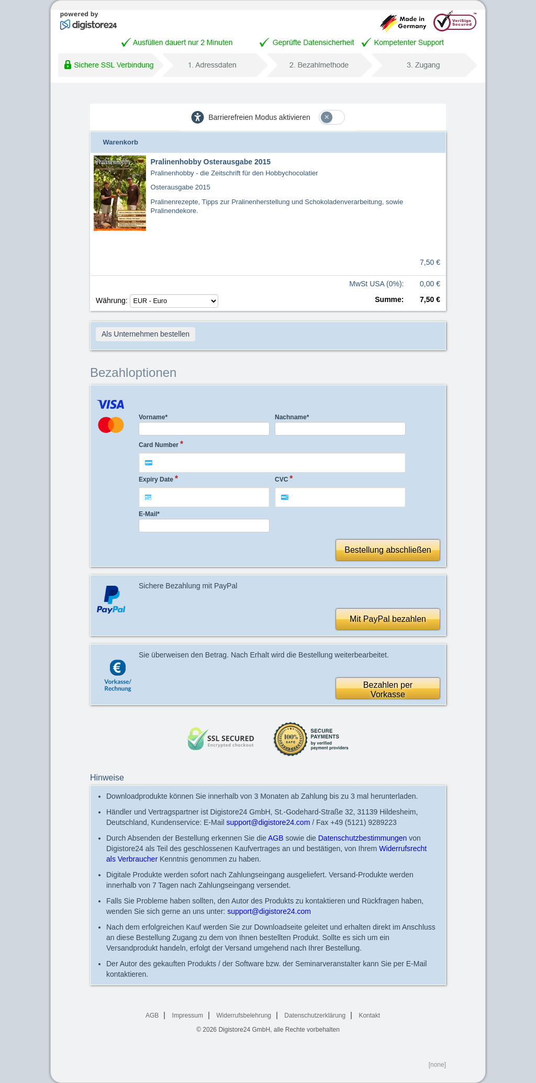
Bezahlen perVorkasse (387, 689)
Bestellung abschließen (387, 549)
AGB (276, 838)
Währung (157, 300)
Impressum (187, 1015)
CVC (281, 479)
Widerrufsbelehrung (243, 1015)
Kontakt (369, 1015)
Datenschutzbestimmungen (362, 838)
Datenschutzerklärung (314, 1015)
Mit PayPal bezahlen (388, 619)
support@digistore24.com (268, 822)
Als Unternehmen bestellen (145, 334)
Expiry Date (156, 479)
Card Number (158, 445)
